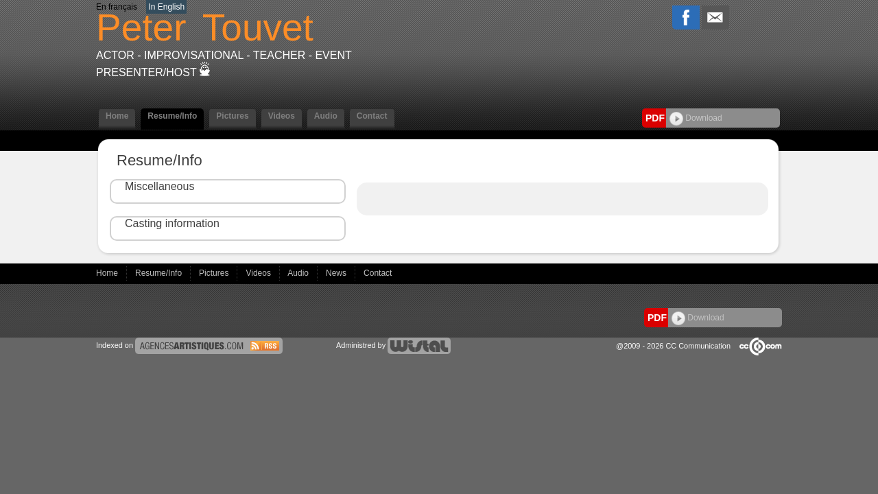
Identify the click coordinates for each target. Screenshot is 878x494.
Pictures (232, 116)
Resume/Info (172, 116)
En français (116, 7)
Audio (325, 116)
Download (695, 118)
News (337, 273)
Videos (281, 116)
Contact (372, 116)
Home (117, 116)
